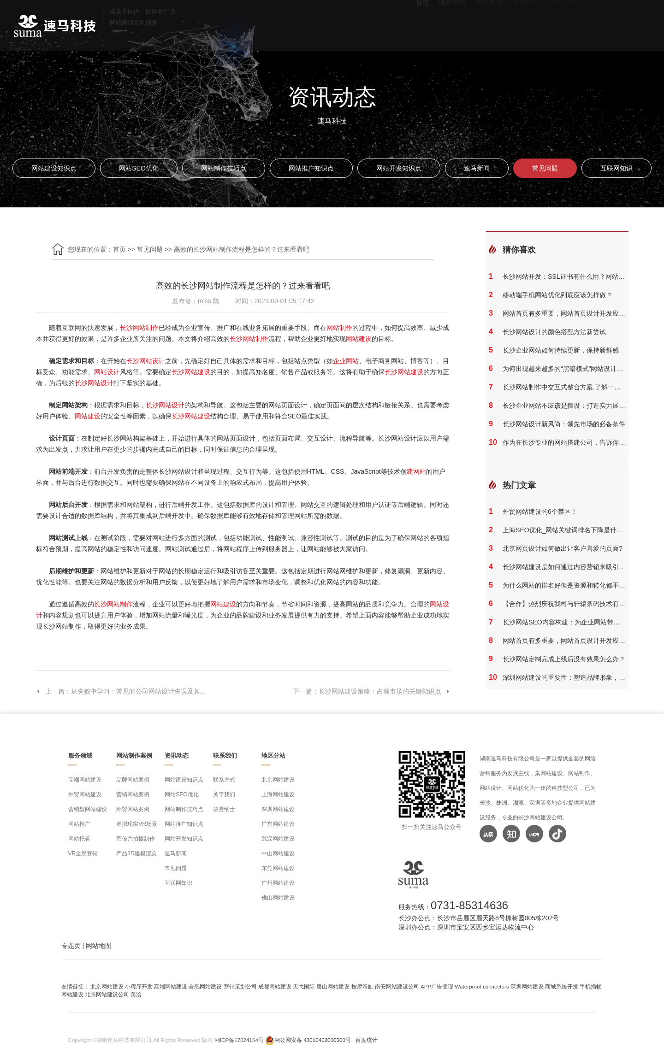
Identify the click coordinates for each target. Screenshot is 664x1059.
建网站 (416, 471)
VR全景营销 (83, 853)
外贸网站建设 (84, 794)
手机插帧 (591, 986)
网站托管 (79, 838)
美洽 (136, 994)
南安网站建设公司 (397, 986)
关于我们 (224, 794)
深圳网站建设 (278, 809)
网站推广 (79, 824)
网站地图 (99, 945)
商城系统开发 (561, 986)
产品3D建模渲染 (136, 853)
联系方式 (224, 780)
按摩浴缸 (362, 986)
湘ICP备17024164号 (239, 1040)
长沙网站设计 (145, 361)
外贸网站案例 (132, 809)
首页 (422, 23)
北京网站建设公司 (107, 994)
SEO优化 (563, 23)
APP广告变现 (437, 986)
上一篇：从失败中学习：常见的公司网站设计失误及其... (121, 691)
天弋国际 (304, 986)
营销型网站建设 (87, 809)
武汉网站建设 (278, 838)
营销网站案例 (132, 794)
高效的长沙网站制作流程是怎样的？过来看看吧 (241, 249)
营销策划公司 (240, 986)
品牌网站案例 (132, 780)
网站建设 (359, 338)
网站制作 (339, 327)
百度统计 (367, 1040)
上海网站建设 (278, 794)
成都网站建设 (274, 986)
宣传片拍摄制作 (135, 838)
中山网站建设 (278, 853)
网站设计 (107, 372)
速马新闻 (477, 168)
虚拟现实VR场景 (136, 824)
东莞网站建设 (278, 868)
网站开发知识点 (398, 168)
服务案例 (489, 23)
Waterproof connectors (482, 986)
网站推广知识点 (311, 168)
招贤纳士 (224, 809)
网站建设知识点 (54, 168)
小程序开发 (139, 986)
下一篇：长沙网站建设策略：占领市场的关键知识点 (372, 691)
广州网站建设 (278, 883)
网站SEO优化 (139, 168)
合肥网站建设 (205, 986)
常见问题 (545, 168)
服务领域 (452, 23)
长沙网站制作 (139, 327)
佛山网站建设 (278, 897)
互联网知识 (616, 168)
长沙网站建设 (191, 372)
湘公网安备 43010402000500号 (312, 1040)
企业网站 (346, 361)
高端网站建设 (84, 780)
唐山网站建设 (333, 986)
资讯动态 (526, 23)
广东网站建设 (278, 824)
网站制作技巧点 (223, 168)
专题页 (71, 945)
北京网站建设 (278, 780)
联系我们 (601, 23)
